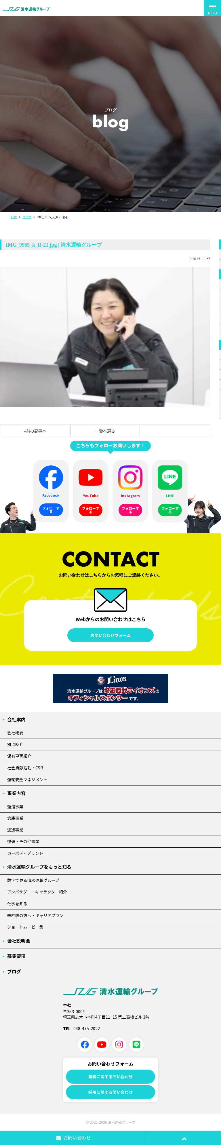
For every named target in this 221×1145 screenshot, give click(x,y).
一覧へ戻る (105, 431)
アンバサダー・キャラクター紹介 (37, 892)
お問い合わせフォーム (110, 635)
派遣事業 (15, 830)
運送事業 (15, 806)
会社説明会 (18, 940)
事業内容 (16, 793)
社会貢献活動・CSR (25, 768)
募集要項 (16, 955)
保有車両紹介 (19, 756)
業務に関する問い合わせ (110, 1076)
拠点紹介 (15, 744)
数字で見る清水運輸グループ (33, 880)
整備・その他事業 (23, 841)
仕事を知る (17, 903)
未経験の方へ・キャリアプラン (35, 915)
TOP (14, 217)
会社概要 (15, 732)
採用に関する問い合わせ (110, 1092)
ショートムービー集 (25, 927)
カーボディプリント (25, 853)
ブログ (26, 217)
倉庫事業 (15, 818)
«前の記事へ (35, 431)
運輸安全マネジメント (27, 779)
